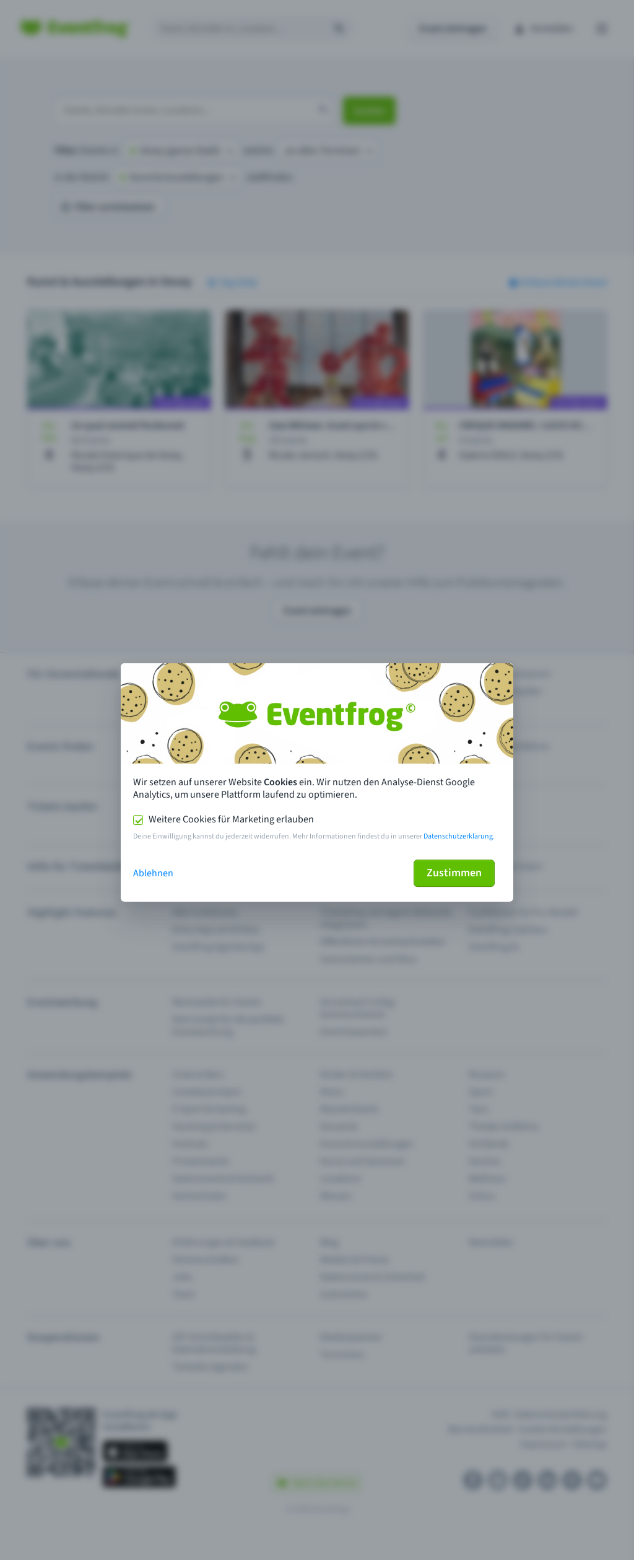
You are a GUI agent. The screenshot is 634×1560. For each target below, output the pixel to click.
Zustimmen (454, 873)
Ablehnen (153, 873)
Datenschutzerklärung (458, 836)
